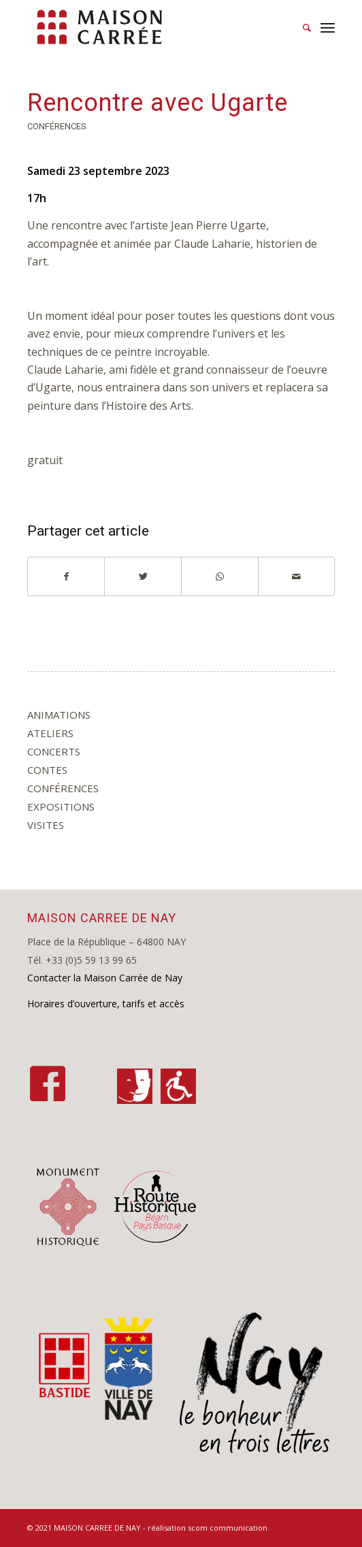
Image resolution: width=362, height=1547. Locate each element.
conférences (56, 126)
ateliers (50, 733)
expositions (61, 806)
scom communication (227, 1527)
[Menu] (327, 27)
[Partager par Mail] (297, 576)
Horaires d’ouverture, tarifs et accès (105, 1003)
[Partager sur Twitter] (143, 576)
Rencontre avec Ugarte (157, 102)
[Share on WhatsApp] (220, 576)
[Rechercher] (300, 27)
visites (45, 825)
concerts (53, 751)
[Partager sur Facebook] (66, 576)
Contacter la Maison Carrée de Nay (104, 977)
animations (58, 714)
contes (47, 770)
